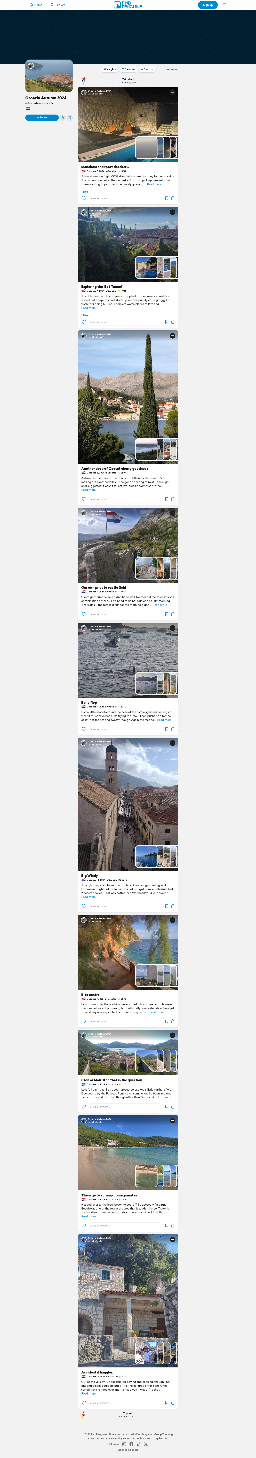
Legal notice (160, 1438)
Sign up (208, 5)
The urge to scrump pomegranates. (109, 1195)
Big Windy (89, 875)
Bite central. (91, 995)
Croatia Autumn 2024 (45, 98)
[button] (225, 5)
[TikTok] (139, 1444)
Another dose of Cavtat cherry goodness (114, 468)
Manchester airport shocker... (105, 167)
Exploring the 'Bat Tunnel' (102, 286)
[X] (146, 1444)
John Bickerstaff (95, 93)
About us (123, 1434)
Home (112, 1434)
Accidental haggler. (97, 1372)
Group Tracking (163, 1434)
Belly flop (89, 702)
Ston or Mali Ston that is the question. (112, 1080)
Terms (100, 1438)
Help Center (144, 1438)
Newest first (171, 69)
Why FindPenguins (141, 1434)
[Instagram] (124, 1444)
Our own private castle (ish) (103, 587)
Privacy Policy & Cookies (120, 1438)
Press (91, 1438)
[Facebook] (131, 1444)
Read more (154, 184)
